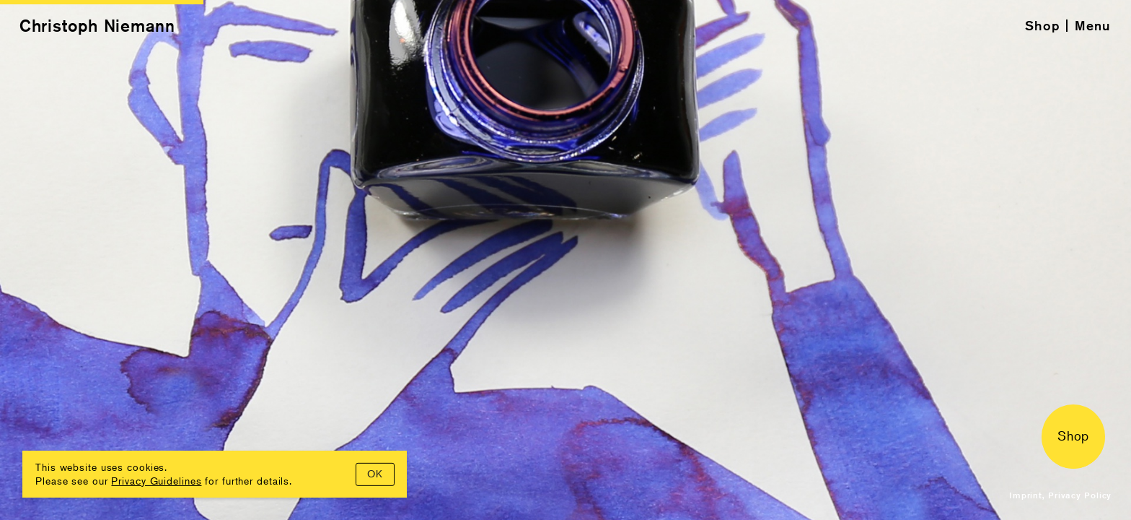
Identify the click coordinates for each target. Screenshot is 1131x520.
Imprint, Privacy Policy (1060, 495)
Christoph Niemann (97, 25)
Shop (1042, 25)
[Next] (848, 260)
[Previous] (283, 260)
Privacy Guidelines (156, 480)
